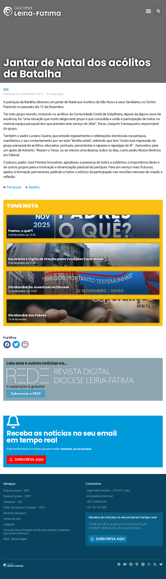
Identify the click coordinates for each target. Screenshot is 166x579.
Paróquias (13, 187)
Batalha (34, 187)
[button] (148, 11)
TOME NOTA (23, 205)
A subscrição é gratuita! (26, 386)
